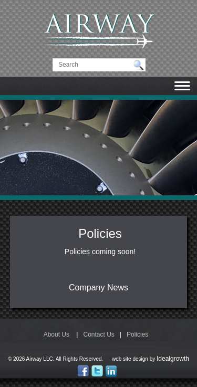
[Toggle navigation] (182, 87)
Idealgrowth (173, 358)
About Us (56, 334)
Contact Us (98, 334)
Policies (137, 334)
